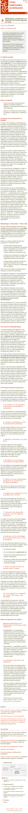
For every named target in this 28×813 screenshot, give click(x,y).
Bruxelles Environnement (7, 740)
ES (26, 0)
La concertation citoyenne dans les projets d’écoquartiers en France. (13, 789)
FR (26, 2)
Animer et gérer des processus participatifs (11, 710)
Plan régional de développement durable (11, 746)
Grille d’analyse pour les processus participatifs (12, 716)
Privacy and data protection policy (14, 810)
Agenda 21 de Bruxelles (7, 749)
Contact (16, 808)
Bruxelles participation (6, 752)
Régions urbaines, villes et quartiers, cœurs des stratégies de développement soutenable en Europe (14, 796)
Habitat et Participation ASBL (8, 28)
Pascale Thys (4, 25)
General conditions (10, 808)
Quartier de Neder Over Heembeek (10, 756)
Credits (20, 808)
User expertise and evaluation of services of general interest (13, 766)
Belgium (5, 802)
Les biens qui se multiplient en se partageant (14, 786)
